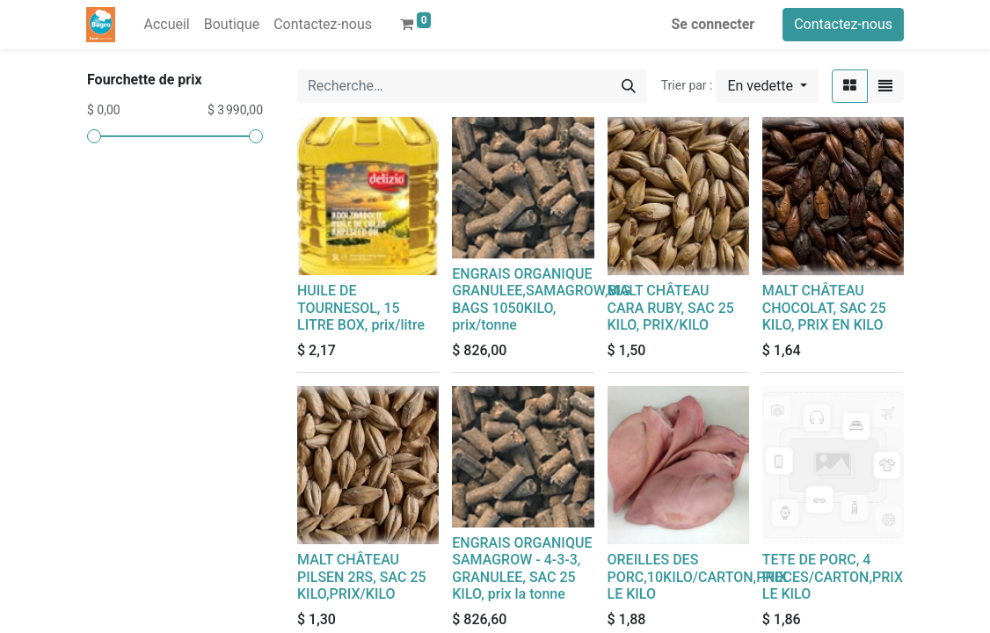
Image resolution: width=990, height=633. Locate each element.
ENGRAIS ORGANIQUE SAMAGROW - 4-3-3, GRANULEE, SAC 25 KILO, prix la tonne (522, 568)
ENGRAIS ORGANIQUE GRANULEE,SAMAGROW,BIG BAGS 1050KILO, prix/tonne (541, 299)
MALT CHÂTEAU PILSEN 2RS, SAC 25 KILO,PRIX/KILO (361, 576)
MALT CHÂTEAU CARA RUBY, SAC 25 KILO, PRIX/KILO (671, 307)
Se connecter (713, 24)
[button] (767, 86)
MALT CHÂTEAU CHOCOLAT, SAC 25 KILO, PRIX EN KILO (824, 307)
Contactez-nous (843, 24)
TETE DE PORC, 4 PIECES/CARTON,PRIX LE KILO (832, 576)
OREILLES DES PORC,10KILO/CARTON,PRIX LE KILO (698, 576)
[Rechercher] (628, 86)
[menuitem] (166, 24)
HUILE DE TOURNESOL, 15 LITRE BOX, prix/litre (361, 307)
